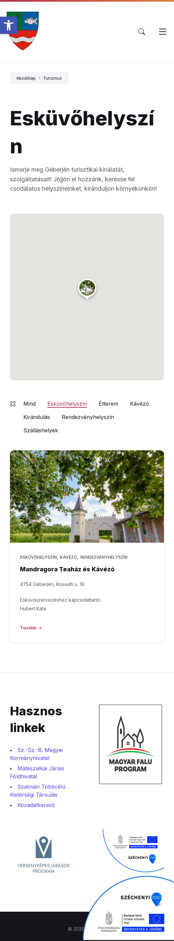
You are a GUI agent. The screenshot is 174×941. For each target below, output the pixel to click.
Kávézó (139, 403)
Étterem (108, 403)
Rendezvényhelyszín (88, 417)
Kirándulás (36, 417)
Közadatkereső (36, 805)
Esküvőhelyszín (67, 403)
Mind (29, 403)
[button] (8, 25)
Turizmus (52, 78)
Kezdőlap (26, 78)
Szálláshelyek (40, 430)
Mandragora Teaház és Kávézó (67, 569)
